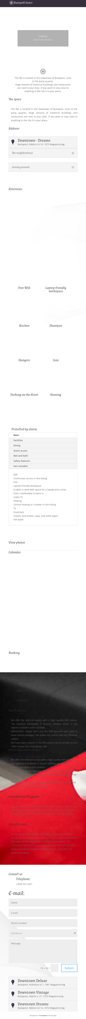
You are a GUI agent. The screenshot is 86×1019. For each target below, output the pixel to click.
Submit (69, 968)
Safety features (21, 460)
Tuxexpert (43, 1015)
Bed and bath (20, 455)
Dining (16, 445)
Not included (20, 466)
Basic (16, 435)
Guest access (20, 450)
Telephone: (23, 879)
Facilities (18, 440)
